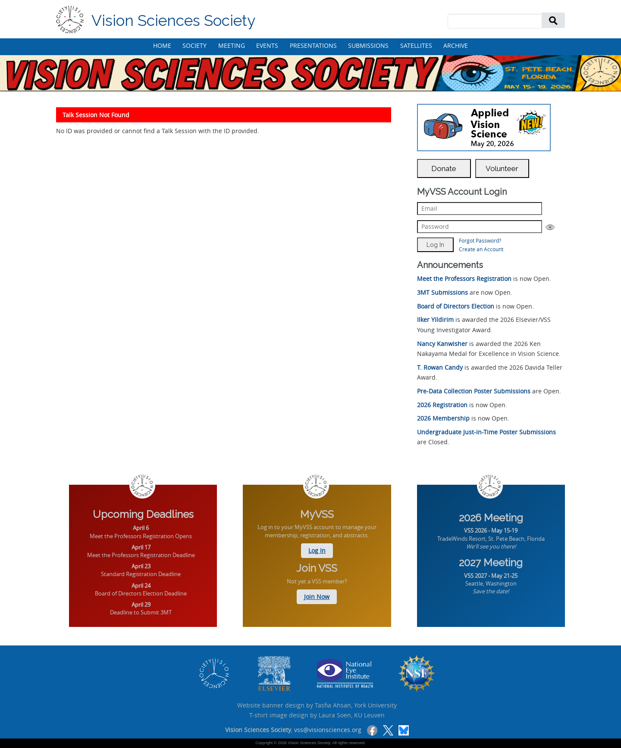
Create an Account (481, 249)
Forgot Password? (480, 240)
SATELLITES (416, 45)
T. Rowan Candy (440, 367)
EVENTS (267, 45)
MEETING (231, 45)
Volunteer (502, 168)
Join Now (316, 596)
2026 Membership (443, 418)
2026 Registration (442, 405)
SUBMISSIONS (368, 45)
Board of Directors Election (455, 306)
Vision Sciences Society (173, 20)
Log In (317, 550)
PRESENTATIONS (313, 45)
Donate (443, 168)
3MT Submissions (442, 292)
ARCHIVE (455, 45)
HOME (162, 45)
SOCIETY (194, 45)
